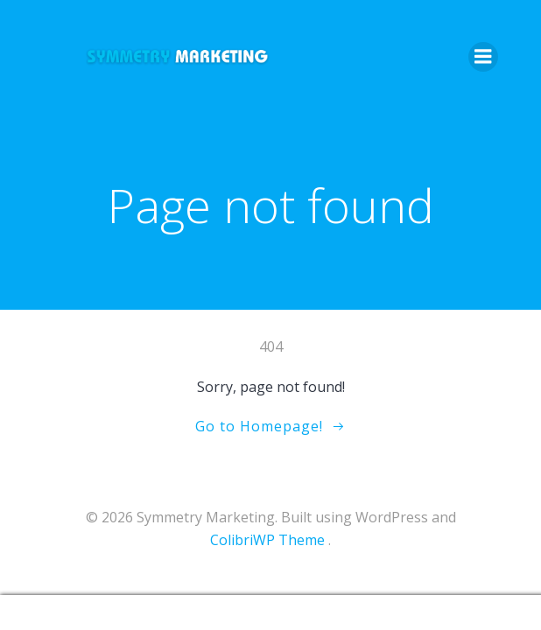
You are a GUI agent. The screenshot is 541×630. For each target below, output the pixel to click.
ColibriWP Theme (267, 540)
